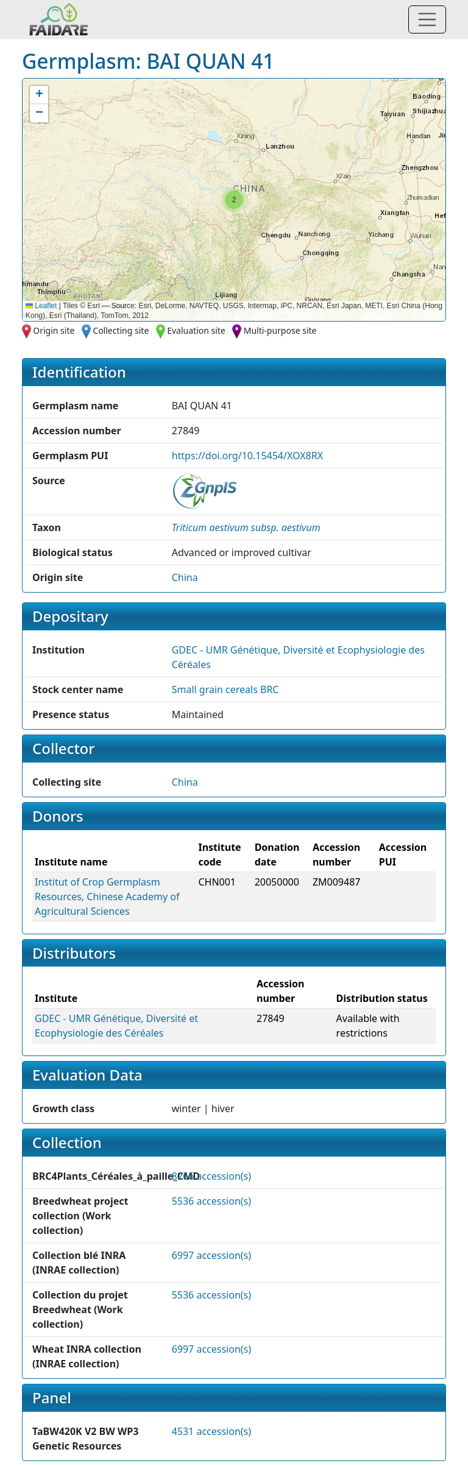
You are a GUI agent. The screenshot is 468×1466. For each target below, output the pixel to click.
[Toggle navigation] (427, 19)
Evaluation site (196, 330)
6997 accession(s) (211, 1255)
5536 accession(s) (211, 1201)
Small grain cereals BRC (225, 689)
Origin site (53, 330)
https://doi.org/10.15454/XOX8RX (247, 455)
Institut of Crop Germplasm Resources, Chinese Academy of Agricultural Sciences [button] (107, 896)
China (185, 577)
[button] (234, 200)
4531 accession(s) (211, 1431)
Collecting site (121, 330)
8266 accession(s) (211, 1176)
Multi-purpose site (280, 330)
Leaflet (41, 305)
